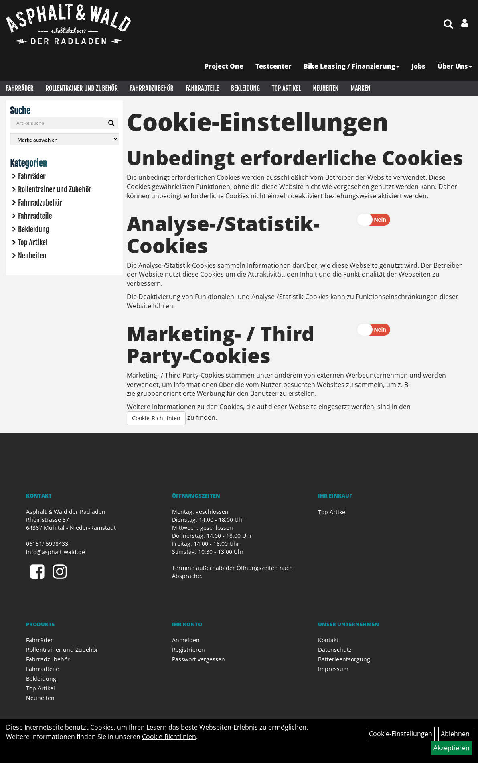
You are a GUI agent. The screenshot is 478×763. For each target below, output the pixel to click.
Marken (360, 88)
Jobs (418, 66)
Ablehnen (455, 733)
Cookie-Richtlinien (156, 418)
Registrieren (188, 649)
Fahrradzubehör (152, 88)
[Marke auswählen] (64, 139)
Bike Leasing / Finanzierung (351, 66)
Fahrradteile (202, 88)
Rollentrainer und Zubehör (82, 88)
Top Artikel (286, 88)
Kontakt (328, 640)
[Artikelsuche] (448, 24)
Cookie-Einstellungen (400, 733)
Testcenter (273, 66)
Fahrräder (20, 88)
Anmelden (186, 640)
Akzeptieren (451, 747)
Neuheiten (325, 88)
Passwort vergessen (198, 659)
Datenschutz (335, 649)
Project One (224, 66)
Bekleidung (245, 88)
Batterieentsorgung (344, 659)
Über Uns (454, 66)
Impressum (333, 669)
